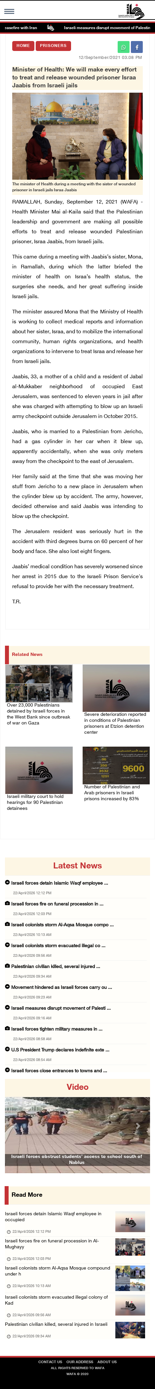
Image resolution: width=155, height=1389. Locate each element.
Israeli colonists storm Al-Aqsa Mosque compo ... (62, 925)
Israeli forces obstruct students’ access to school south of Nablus (76, 1160)
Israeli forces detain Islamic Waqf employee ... (59, 883)
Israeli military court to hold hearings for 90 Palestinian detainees (35, 802)
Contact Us (50, 1362)
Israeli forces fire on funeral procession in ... (57, 904)
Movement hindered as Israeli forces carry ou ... (61, 988)
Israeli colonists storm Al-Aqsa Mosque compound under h (57, 1271)
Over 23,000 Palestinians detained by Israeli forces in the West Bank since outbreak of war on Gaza (38, 714)
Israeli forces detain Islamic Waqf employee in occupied (53, 1217)
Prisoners (53, 46)
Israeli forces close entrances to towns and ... (59, 1071)
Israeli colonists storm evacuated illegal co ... (58, 946)
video (78, 1088)
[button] (16, 1126)
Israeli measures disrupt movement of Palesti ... (61, 1008)
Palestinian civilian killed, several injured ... (55, 967)
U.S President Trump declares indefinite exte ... (60, 1050)
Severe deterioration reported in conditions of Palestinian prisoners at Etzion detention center (115, 723)
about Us (107, 1362)
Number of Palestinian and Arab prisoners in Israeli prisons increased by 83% (112, 793)
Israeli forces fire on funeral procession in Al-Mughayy (52, 1244)
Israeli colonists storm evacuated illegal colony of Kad (56, 1300)
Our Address (79, 1362)
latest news (77, 866)
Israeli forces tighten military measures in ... (56, 1029)
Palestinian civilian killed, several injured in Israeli (56, 1324)
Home (23, 46)
